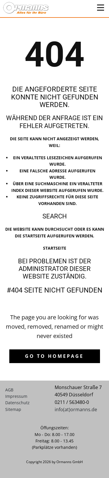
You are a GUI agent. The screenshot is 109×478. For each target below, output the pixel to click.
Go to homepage (54, 356)
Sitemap (13, 409)
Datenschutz (17, 402)
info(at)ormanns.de (76, 409)
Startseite (54, 248)
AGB (9, 390)
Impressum (16, 396)
